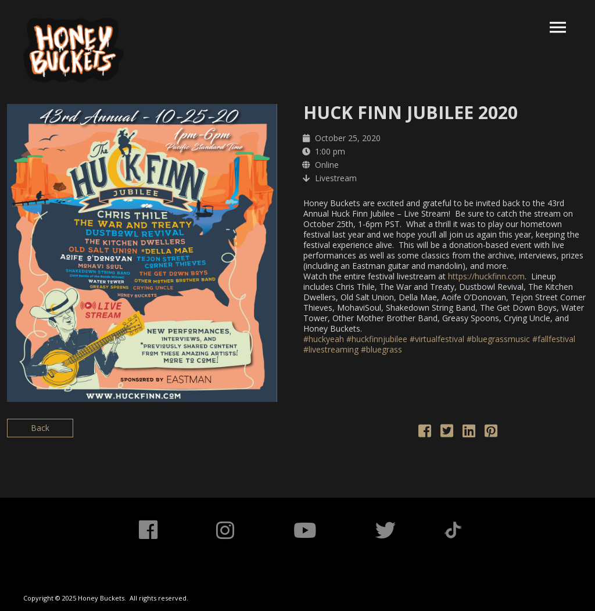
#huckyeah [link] (323, 338)
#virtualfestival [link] (437, 338)
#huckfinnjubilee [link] (376, 338)
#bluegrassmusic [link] (498, 338)
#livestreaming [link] (331, 349)
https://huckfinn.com (486, 276)
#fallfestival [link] (553, 338)
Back (40, 427)
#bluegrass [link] (381, 349)
